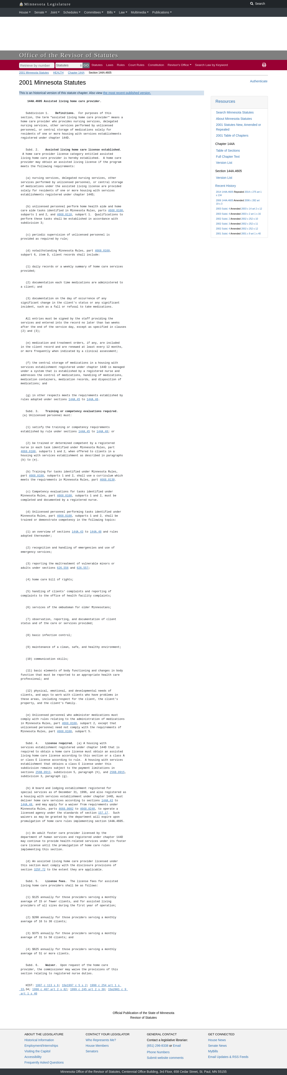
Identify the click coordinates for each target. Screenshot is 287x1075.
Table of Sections (228, 150)
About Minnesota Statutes (234, 118)
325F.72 (39, 870)
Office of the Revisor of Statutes (68, 55)
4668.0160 (102, 251)
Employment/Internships (41, 1045)
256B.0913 (43, 772)
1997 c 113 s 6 (47, 985)
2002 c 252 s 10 (249, 218)
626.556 (62, 568)
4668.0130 (107, 480)
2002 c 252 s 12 (249, 228)
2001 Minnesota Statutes (34, 72)
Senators (92, 1051)
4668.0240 (87, 809)
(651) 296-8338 (157, 1045)
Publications (160, 12)
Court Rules (136, 65)
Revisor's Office (178, 65)
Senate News (217, 1045)
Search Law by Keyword (211, 65)
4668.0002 (66, 809)
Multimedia (138, 12)
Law (122, 12)
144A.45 (74, 399)
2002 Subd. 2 (223, 218)
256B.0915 (117, 772)
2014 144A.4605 (224, 191)
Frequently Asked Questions (44, 1062)
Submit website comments (165, 1058)
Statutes (97, 65)
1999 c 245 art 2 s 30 (87, 989)
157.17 (103, 813)
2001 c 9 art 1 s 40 (251, 233)
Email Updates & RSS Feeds (228, 1057)
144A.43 (77, 532)
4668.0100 (115, 210)
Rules (121, 65)
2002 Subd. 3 (223, 223)
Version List (224, 162)
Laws (109, 65)
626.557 (82, 568)
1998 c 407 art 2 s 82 (49, 989)
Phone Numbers (158, 1052)
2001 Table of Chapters (232, 135)
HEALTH (58, 72)
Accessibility (32, 1057)
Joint (53, 12)
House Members (97, 1045)
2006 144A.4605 (224, 200)
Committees (92, 12)
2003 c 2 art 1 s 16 (251, 213)
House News (217, 1040)
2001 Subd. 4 (223, 233)
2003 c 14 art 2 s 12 (251, 208)
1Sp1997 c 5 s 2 (74, 985)
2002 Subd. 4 (223, 228)
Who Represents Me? (101, 1040)
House (23, 12)
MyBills (213, 1051)
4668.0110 (64, 214)
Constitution (156, 65)
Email (177, 1045)
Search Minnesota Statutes (235, 112)
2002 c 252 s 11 (249, 223)
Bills (110, 12)
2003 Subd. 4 (223, 208)
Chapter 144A (76, 72)
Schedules (70, 12)
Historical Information (39, 1040)
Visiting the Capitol (37, 1051)
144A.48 (92, 399)
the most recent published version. (127, 93)
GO (86, 65)
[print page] (264, 65)
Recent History (225, 186)
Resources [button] (225, 101)
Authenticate (258, 81)
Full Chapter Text (228, 156)
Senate (39, 12)
